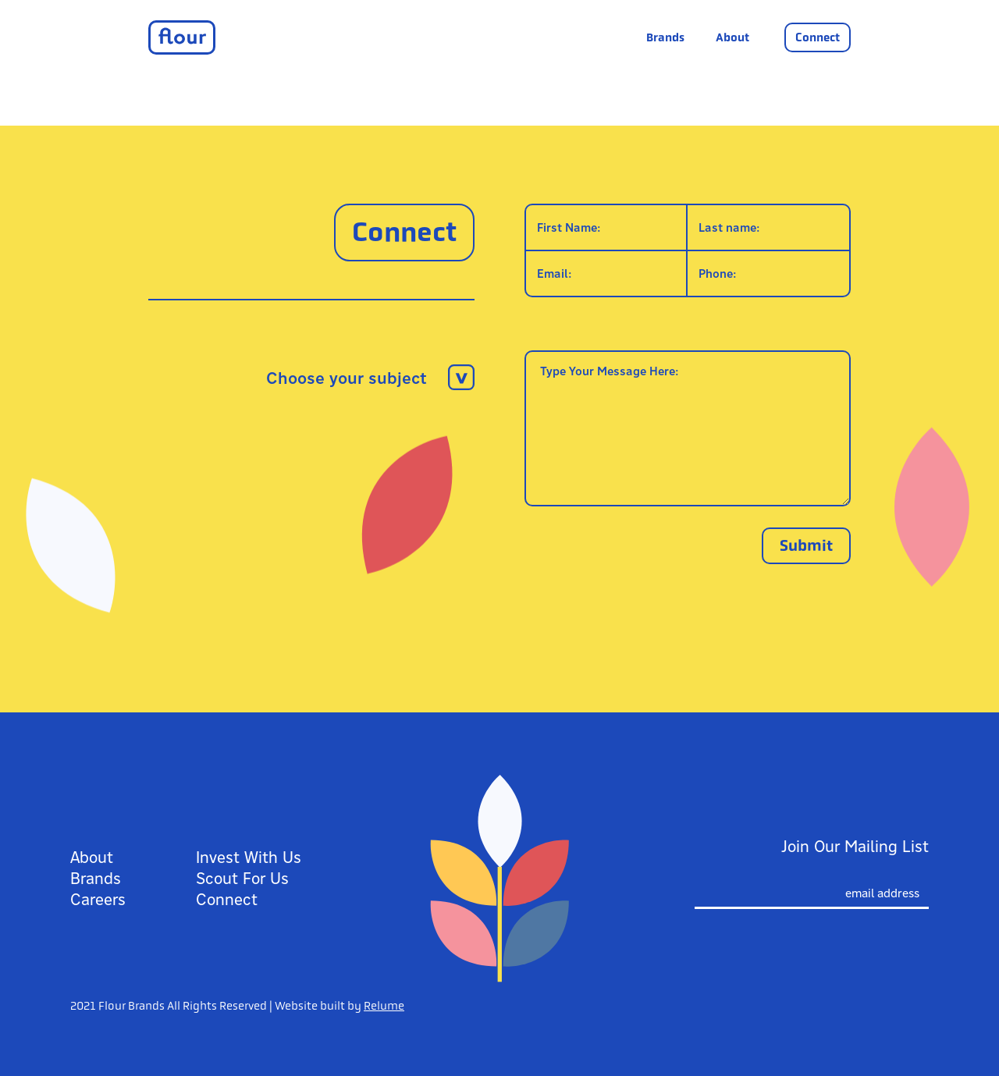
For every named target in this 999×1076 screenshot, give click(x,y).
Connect (817, 37)
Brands (665, 37)
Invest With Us (248, 857)
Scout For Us (242, 878)
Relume (384, 1006)
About (732, 37)
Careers (98, 899)
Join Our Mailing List (855, 846)
